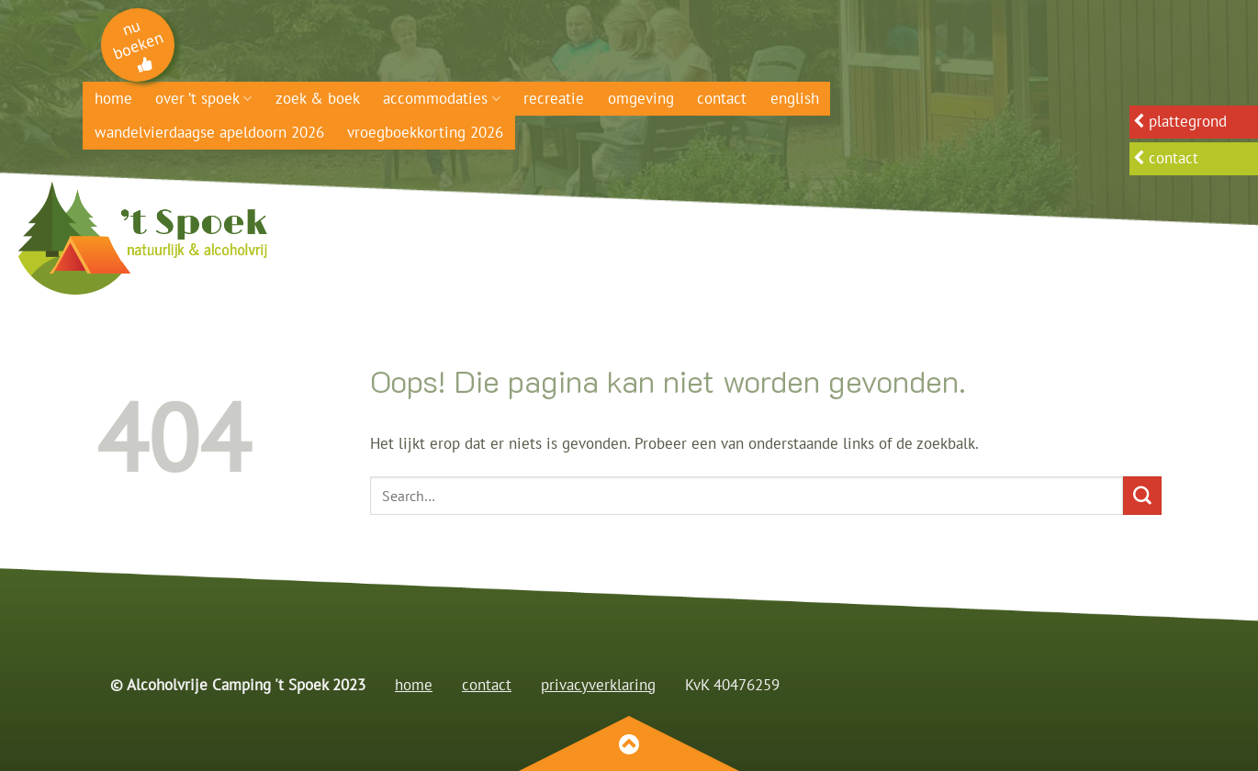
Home (113, 98)
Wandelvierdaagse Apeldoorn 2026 (209, 132)
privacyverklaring (598, 685)
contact (486, 685)
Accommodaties (441, 98)
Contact (722, 98)
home (413, 685)
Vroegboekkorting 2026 (425, 132)
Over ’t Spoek (203, 98)
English (794, 98)
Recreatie (553, 98)
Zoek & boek (317, 98)
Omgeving (641, 98)
